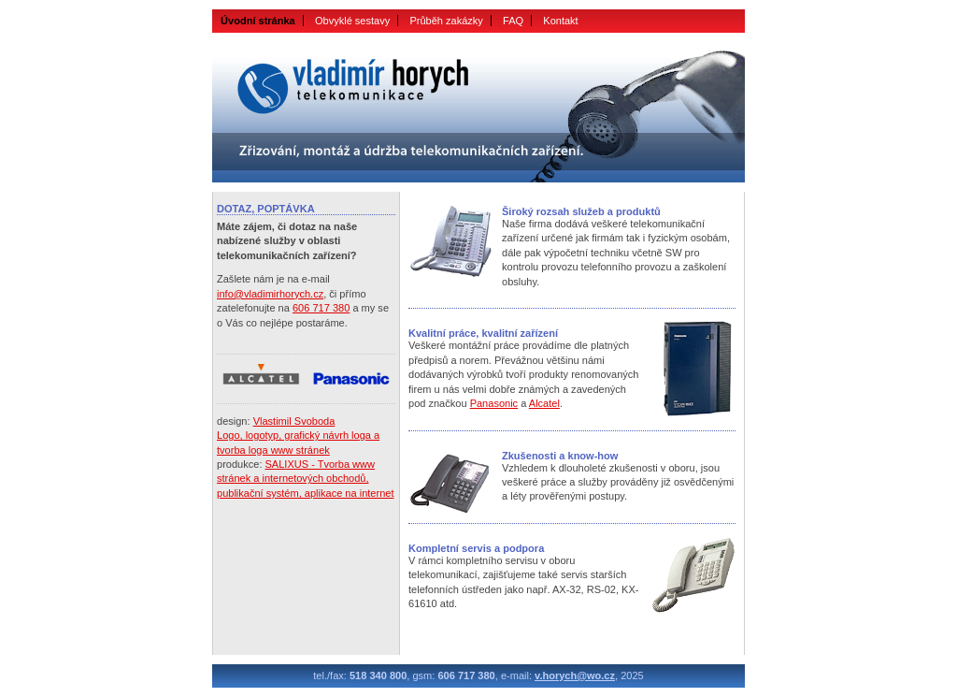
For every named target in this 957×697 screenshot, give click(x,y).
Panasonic (494, 403)
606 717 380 (321, 307)
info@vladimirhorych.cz (270, 293)
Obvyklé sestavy (352, 20)
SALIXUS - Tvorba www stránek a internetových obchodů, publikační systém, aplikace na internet (305, 478)
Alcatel (544, 403)
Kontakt (560, 20)
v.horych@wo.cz (575, 675)
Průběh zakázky (446, 20)
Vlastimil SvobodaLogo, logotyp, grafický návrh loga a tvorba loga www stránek (298, 435)
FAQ (513, 20)
